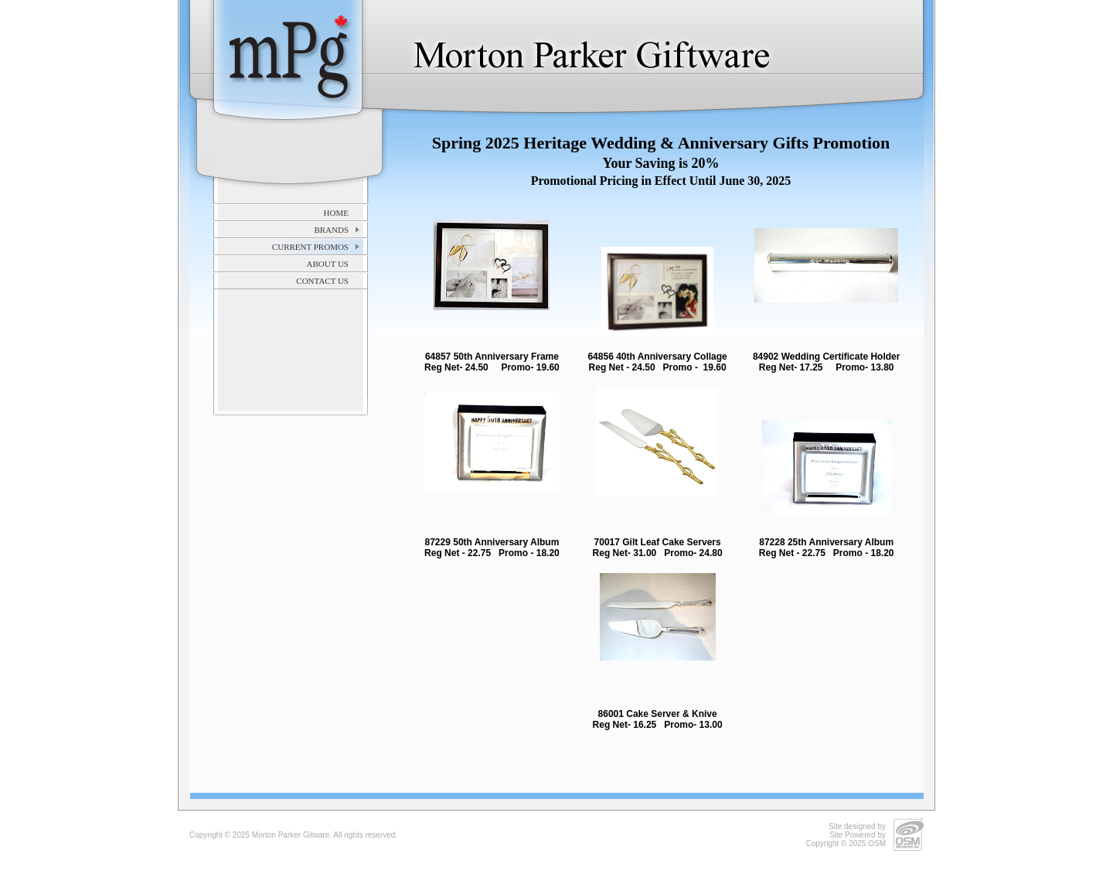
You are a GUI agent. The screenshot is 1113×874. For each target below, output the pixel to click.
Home (336, 212)
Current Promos (310, 246)
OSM (877, 843)
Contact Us (322, 280)
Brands (331, 229)
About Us (327, 263)
